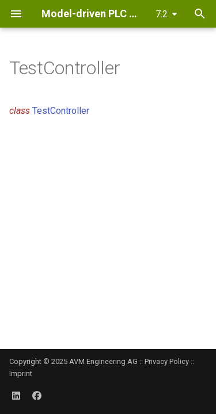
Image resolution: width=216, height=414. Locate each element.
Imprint (20, 373)
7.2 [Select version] (162, 14)
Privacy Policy (167, 361)
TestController (60, 110)
